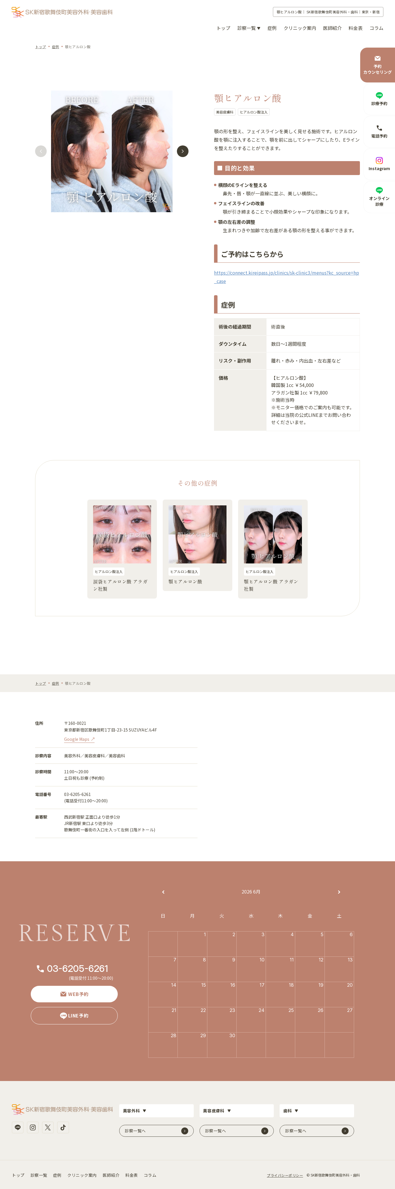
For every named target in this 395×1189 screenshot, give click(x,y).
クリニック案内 (300, 27)
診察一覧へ (135, 1130)
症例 (272, 27)
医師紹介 (332, 27)
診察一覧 (38, 1174)
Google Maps (76, 739)
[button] (40, 152)
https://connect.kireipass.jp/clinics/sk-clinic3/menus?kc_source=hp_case (286, 276)
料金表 (356, 27)
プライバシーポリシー (285, 1174)
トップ (223, 27)
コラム (376, 27)
